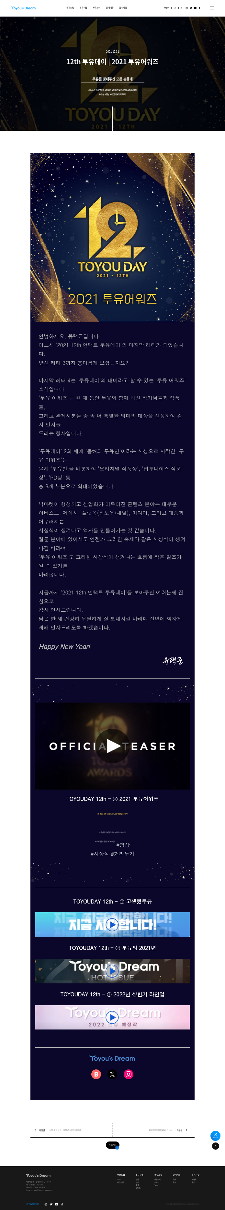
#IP (96, 841)
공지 (193, 1182)
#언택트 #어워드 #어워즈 (116, 832)
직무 (174, 1180)
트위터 (191, 8)
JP (181, 8)
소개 (118, 1180)
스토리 (156, 1182)
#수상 (112, 841)
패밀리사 (166, 8)
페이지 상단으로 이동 (215, 1146)
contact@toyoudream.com (41, 1190)
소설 (137, 1185)
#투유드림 (103, 832)
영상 (137, 1182)
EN (175, 8)
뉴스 (156, 1185)
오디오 (138, 1188)
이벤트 (194, 1180)
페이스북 (199, 8)
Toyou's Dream (23, 8)
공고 (174, 1182)
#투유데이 (106, 841)
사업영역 (120, 1182)
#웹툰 (100, 841)
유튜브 (195, 8)
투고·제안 (215, 1138)
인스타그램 (187, 8)
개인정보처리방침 (32, 1204)
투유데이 (157, 1180)
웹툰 (137, 1180)
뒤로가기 (112, 1145)
